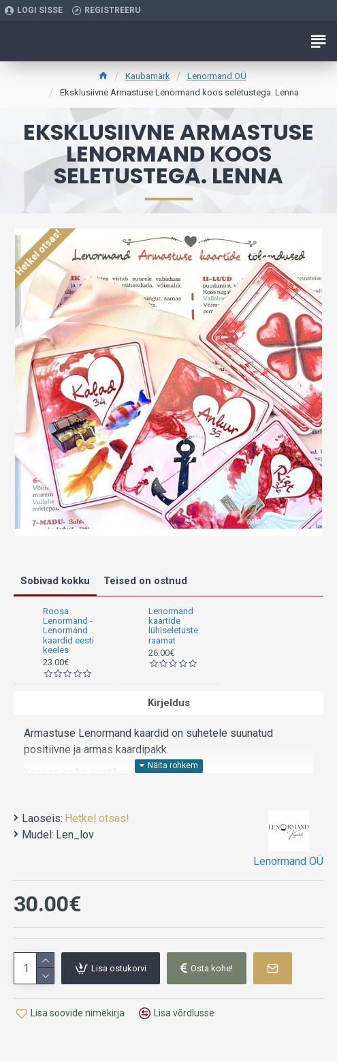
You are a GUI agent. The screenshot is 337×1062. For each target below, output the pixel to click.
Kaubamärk (147, 76)
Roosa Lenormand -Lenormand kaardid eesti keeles (68, 631)
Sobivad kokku (55, 581)
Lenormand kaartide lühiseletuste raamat (173, 626)
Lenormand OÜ (216, 76)
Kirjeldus (169, 703)
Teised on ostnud (145, 581)
